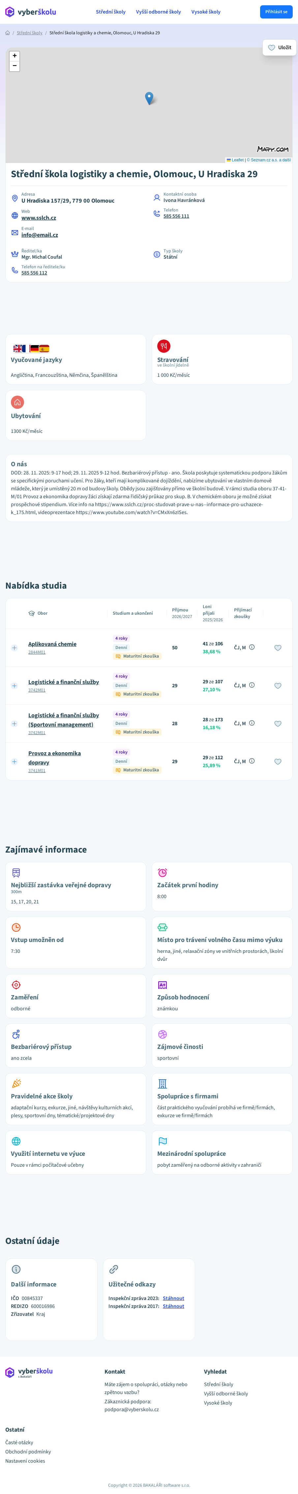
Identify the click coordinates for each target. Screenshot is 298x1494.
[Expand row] (14, 647)
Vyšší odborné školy (158, 12)
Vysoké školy (206, 12)
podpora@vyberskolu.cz (131, 1409)
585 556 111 (176, 216)
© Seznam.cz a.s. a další (269, 160)
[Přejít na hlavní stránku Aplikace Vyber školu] (30, 12)
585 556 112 (34, 272)
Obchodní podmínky (28, 1451)
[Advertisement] (149, 304)
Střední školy (111, 12)
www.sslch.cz (38, 218)
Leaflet (235, 160)
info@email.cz (39, 235)
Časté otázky (19, 1442)
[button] (149, 98)
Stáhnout (173, 1298)
